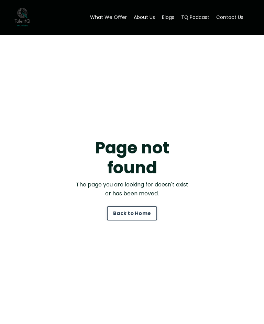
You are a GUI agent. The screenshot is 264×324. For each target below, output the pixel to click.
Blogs (168, 17)
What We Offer (108, 17)
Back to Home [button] (132, 213)
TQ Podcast (195, 17)
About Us (144, 17)
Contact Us (229, 17)
